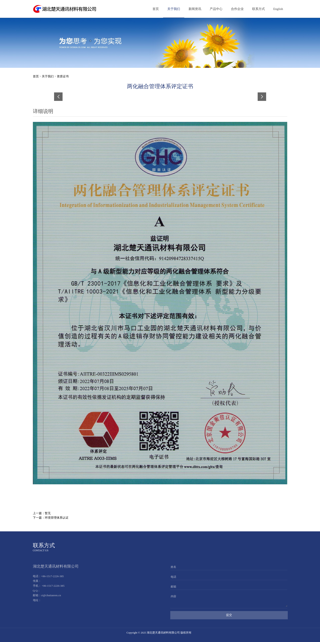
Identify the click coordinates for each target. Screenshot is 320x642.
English (278, 9)
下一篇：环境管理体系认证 (50, 517)
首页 (155, 9)
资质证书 (63, 76)
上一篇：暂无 (42, 513)
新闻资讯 (195, 9)
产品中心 (216, 9)
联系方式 (258, 9)
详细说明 (43, 111)
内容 (173, 596)
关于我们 (173, 9)
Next (260, 96)
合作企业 (237, 9)
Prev (60, 96)
